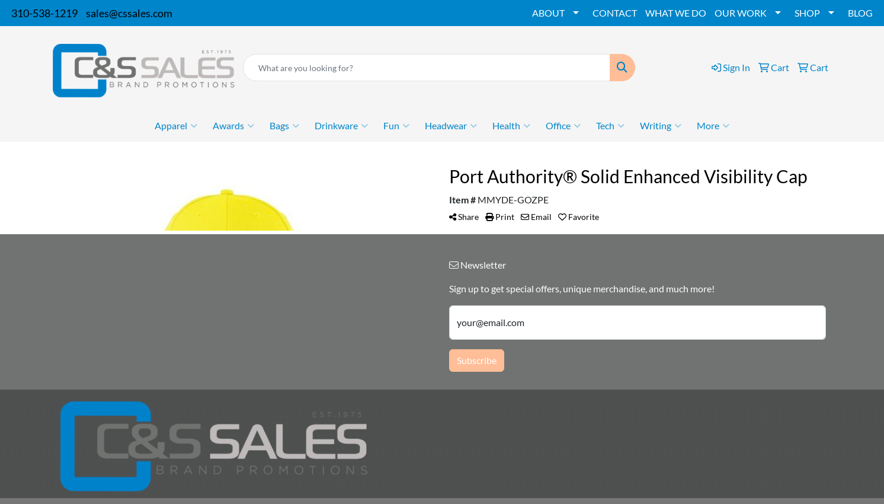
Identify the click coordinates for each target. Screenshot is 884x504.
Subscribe (477, 360)
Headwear (451, 126)
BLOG (860, 12)
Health (511, 126)
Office (563, 126)
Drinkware (341, 126)
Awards (233, 126)
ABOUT (548, 12)
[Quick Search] (426, 67)
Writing (660, 126)
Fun (396, 126)
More (713, 126)
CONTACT (614, 12)
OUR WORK (741, 12)
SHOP (807, 12)
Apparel (176, 126)
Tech (610, 126)
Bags (284, 126)
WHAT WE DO (675, 12)
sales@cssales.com (129, 13)
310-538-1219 (44, 13)
